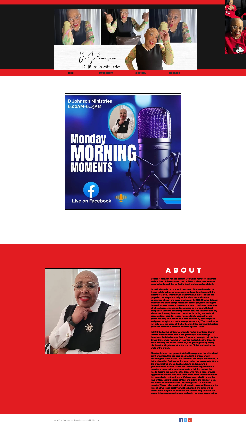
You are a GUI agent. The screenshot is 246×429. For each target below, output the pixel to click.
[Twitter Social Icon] (185, 420)
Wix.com (95, 420)
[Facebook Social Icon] (181, 420)
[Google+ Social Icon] (190, 420)
